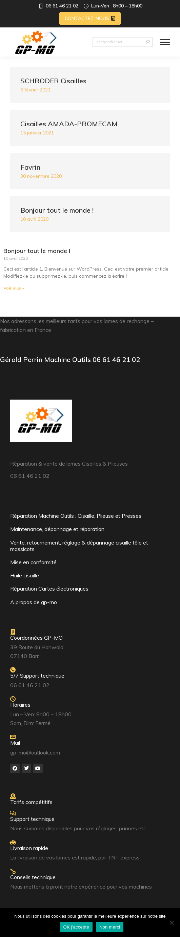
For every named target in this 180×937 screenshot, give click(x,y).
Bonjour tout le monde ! (57, 210)
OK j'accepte (76, 927)
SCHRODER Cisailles (53, 81)
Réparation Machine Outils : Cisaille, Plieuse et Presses (75, 515)
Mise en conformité (33, 562)
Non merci (109, 927)
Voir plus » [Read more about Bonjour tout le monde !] (13, 288)
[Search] (122, 42)
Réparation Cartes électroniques (49, 588)
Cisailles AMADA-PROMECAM (69, 124)
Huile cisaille (24, 575)
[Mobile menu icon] (165, 42)
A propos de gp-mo (33, 602)
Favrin (30, 167)
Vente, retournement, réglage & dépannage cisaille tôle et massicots (79, 545)
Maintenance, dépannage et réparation (57, 529)
